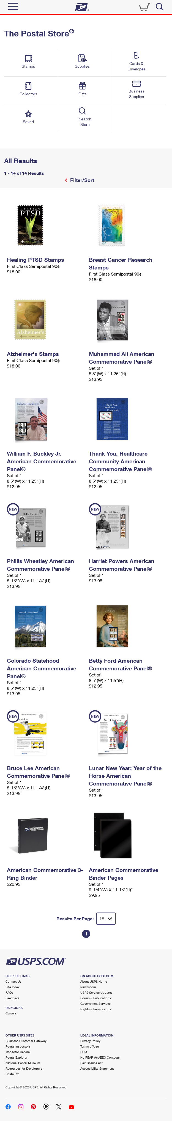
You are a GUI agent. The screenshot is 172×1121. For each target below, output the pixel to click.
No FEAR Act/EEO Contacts (100, 1057)
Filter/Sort (81, 180)
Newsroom (88, 987)
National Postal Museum (23, 1063)
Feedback (13, 998)
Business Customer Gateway (26, 1041)
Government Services (95, 1003)
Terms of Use (89, 1046)
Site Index (13, 987)
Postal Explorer (17, 1057)
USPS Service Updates (96, 992)
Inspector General (18, 1052)
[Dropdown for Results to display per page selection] (106, 919)
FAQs (9, 992)
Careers (11, 1013)
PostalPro (13, 1074)
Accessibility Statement (97, 1068)
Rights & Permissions (95, 1009)
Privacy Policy (90, 1041)
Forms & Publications (95, 998)
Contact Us (13, 981)
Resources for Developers (24, 1068)
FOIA (83, 1052)
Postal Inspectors (18, 1046)
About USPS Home (93, 981)
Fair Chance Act (91, 1063)
